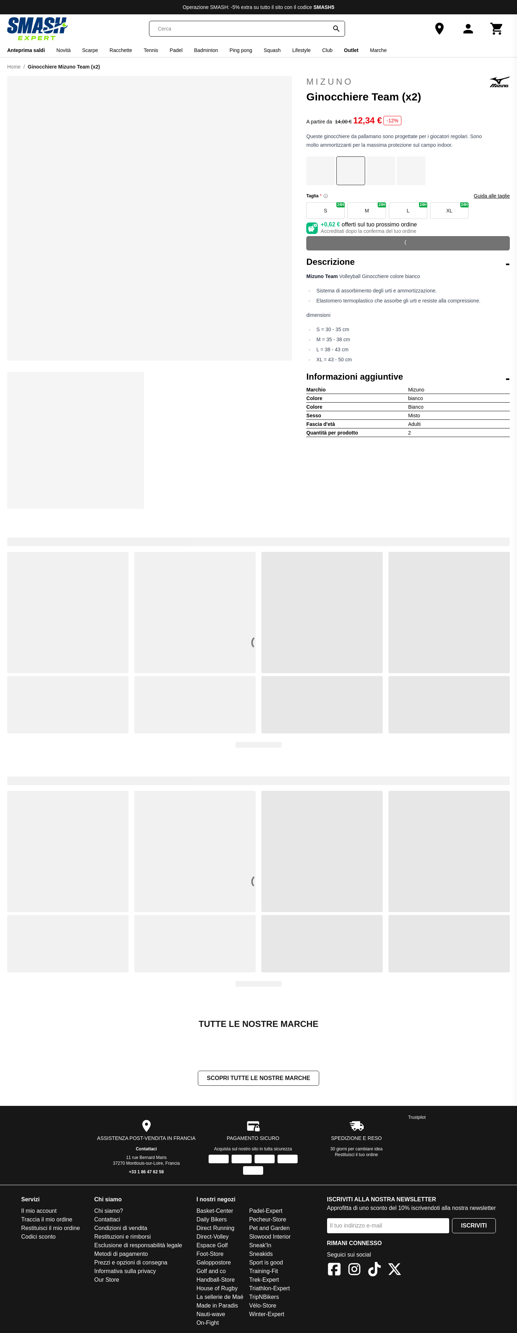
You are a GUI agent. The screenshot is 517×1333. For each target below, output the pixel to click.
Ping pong (240, 50)
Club (327, 50)
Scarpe (90, 50)
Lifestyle (301, 50)
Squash (272, 50)
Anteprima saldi (26, 50)
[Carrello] (497, 29)
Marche (378, 50)
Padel (176, 50)
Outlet (351, 50)
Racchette (121, 50)
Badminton (206, 50)
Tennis (151, 50)
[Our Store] (439, 29)
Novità (63, 50)
